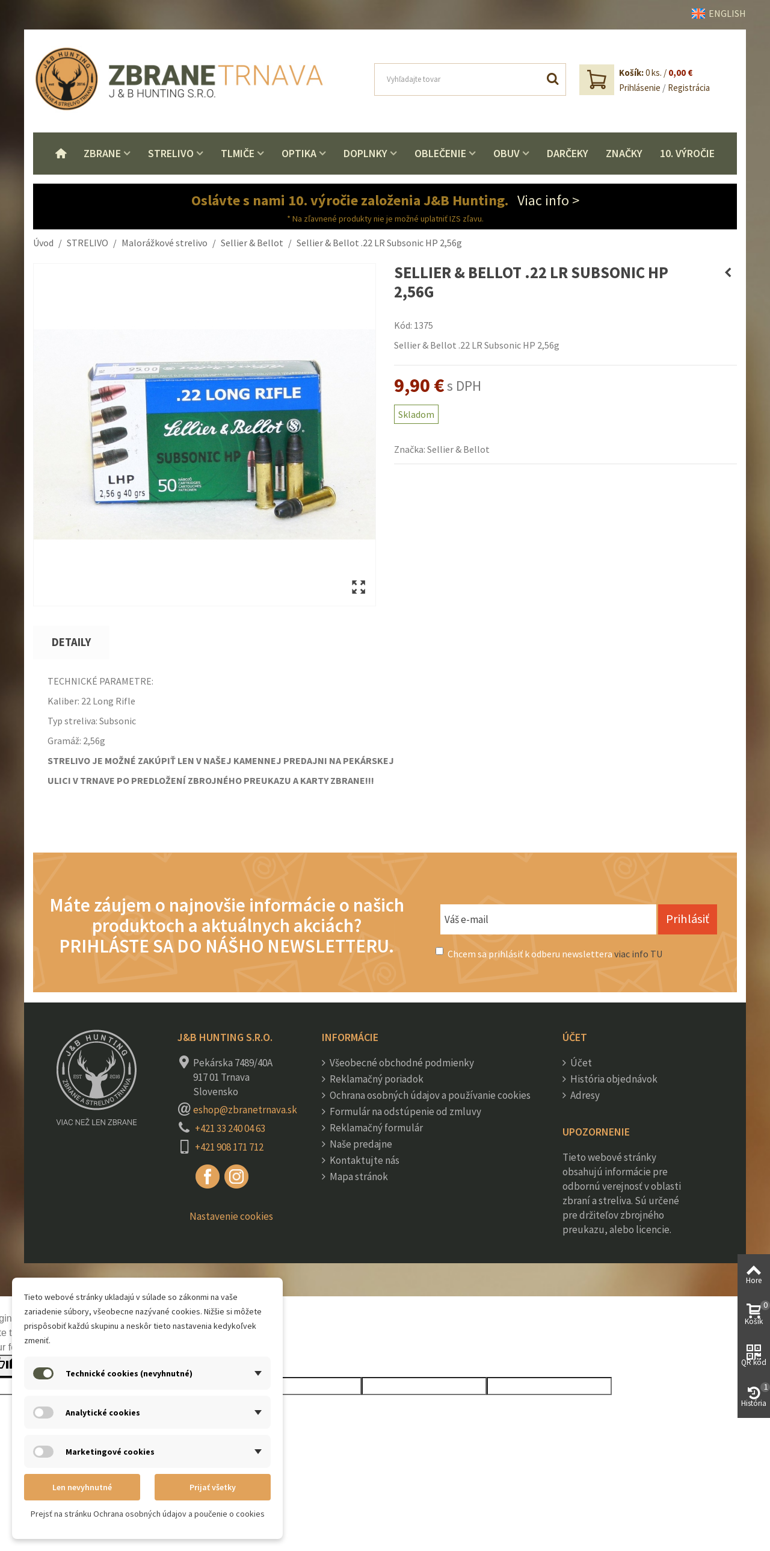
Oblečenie (440, 153)
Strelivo (171, 153)
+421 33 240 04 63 (230, 1128)
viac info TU (638, 954)
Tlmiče (237, 153)
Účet (580, 1062)
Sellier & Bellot (458, 449)
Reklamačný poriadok (376, 1079)
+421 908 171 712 (229, 1147)
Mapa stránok (358, 1176)
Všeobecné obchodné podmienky (401, 1062)
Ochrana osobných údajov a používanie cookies (429, 1095)
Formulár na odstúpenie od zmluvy (404, 1111)
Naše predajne (360, 1144)
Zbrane (102, 153)
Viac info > (548, 200)
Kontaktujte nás (363, 1160)
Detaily (71, 642)
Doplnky (365, 153)
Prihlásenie (640, 87)
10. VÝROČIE (687, 153)
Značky (624, 153)
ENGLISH (719, 13)
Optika (299, 153)
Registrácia (689, 87)
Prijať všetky (212, 1487)
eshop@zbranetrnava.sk (245, 1109)
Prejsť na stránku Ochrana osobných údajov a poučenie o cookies (148, 1513)
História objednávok (613, 1079)
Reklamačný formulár (375, 1127)
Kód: (403, 325)
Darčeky (567, 153)
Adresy (584, 1095)
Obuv (506, 153)
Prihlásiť (687, 919)
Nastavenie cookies (231, 1216)
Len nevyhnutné (82, 1487)
